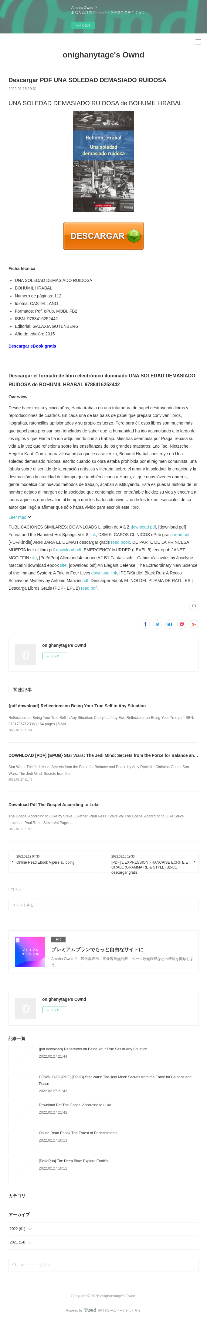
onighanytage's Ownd (103, 54)
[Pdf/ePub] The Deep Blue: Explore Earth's (73, 1161)
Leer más (19, 517)
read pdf (181, 534)
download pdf (143, 527)
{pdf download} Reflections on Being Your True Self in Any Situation (77, 705)
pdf (85, 580)
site (33, 557)
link (93, 534)
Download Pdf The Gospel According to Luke (54, 804)
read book (120, 542)
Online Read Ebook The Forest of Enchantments (78, 1133)
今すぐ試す (83, 25)
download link (104, 572)
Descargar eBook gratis (32, 346)
